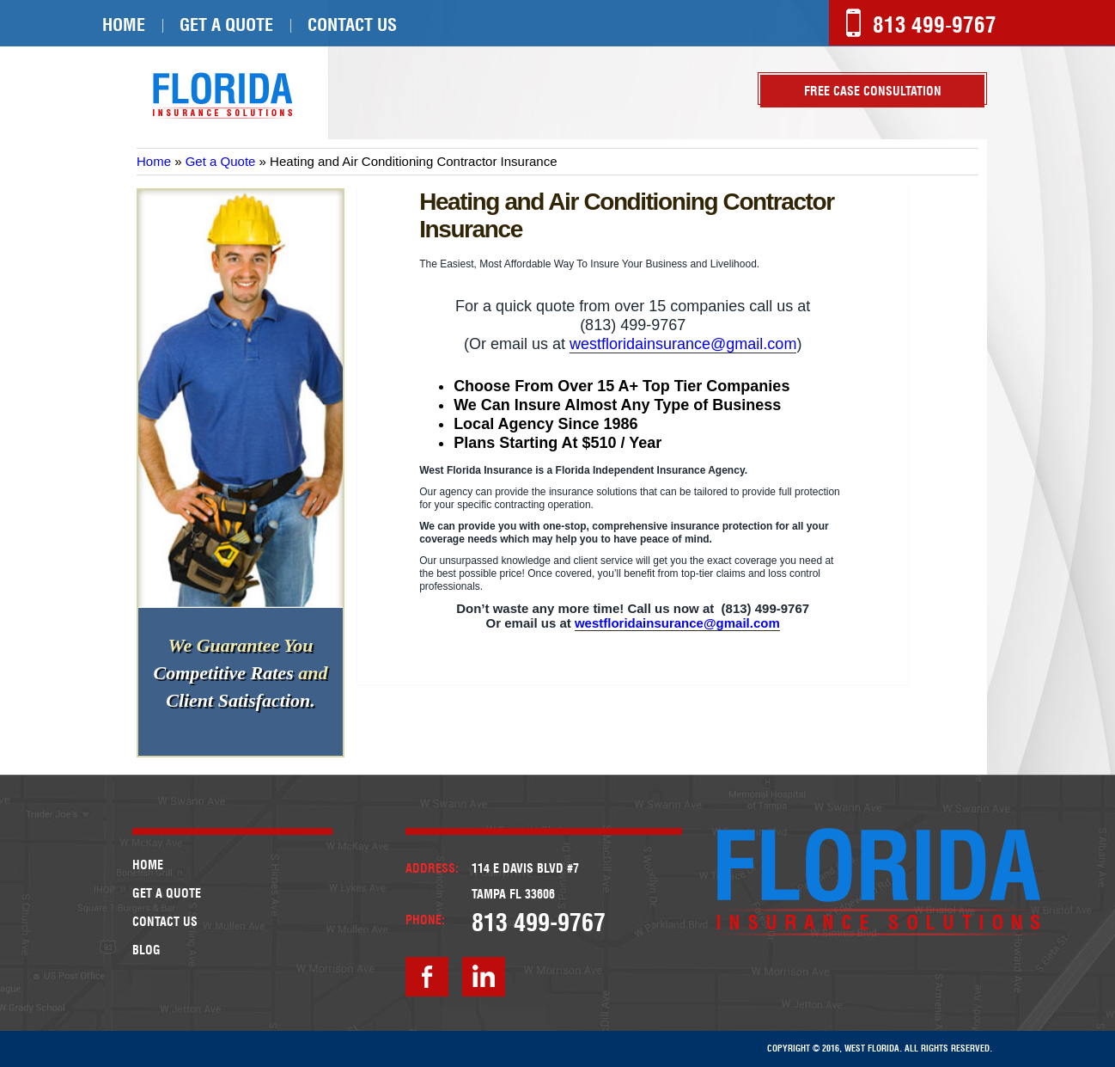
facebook (426, 976)
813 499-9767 (934, 25)
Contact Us (352, 25)
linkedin (483, 976)
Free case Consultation (872, 91)
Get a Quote (226, 25)
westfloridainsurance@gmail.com (683, 344)
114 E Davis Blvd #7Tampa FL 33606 (525, 881)
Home (123, 25)
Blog (146, 950)
